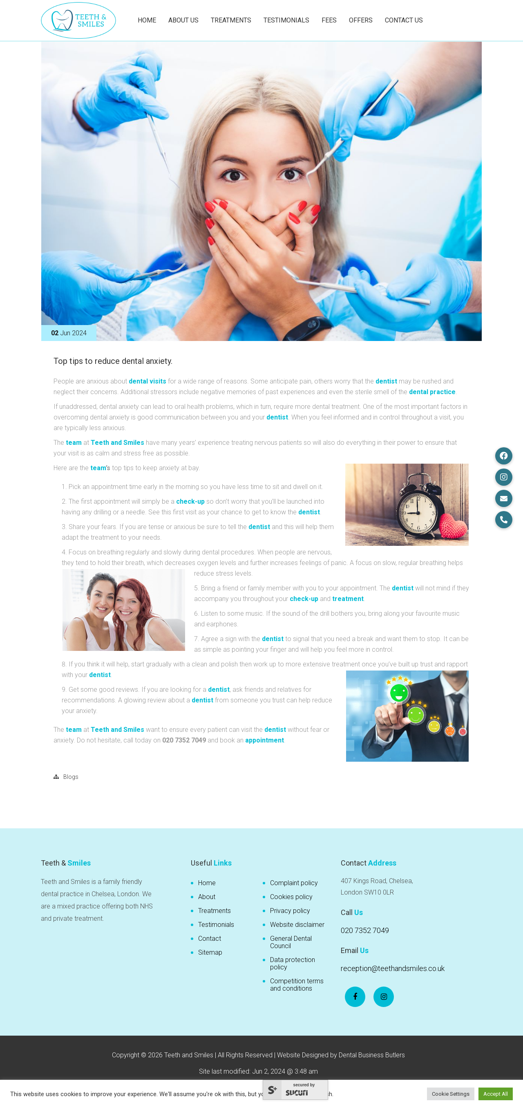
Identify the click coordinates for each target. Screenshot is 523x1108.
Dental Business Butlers (372, 1055)
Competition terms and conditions (297, 984)
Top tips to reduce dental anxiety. (113, 361)
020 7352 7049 (365, 930)
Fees (329, 20)
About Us (183, 20)
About (206, 897)
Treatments (231, 20)
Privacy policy (290, 911)
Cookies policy (291, 897)
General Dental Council (291, 942)
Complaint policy (294, 883)
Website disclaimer (297, 925)
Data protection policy (292, 963)
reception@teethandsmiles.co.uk (393, 968)
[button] (503, 455)
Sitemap (210, 952)
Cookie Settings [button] (450, 1094)
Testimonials (286, 20)
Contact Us (404, 20)
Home (147, 20)
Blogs (70, 777)
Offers (361, 20)
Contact (209, 938)
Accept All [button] (495, 1094)
